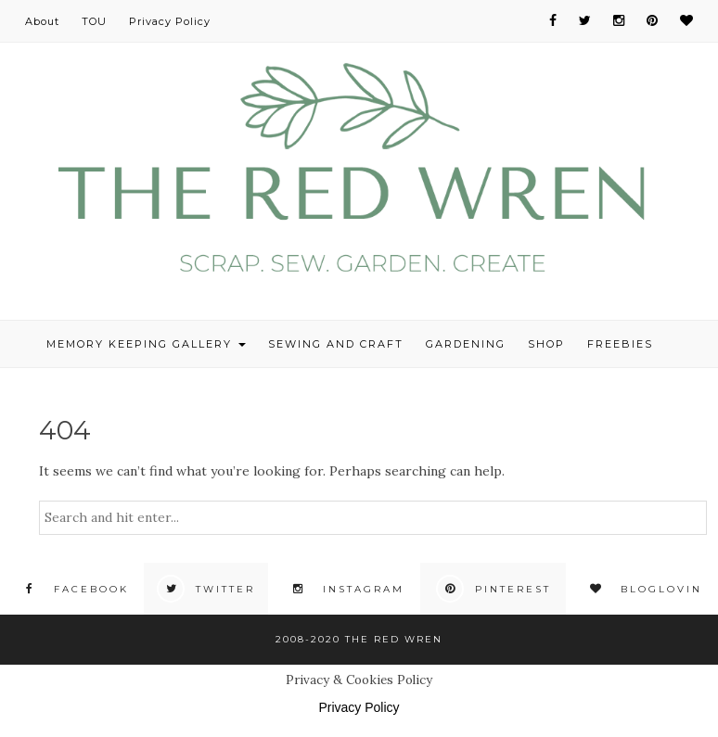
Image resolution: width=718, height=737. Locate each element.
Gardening (466, 343)
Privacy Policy (170, 21)
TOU (94, 21)
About (42, 21)
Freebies (620, 343)
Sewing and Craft (336, 343)
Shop (546, 343)
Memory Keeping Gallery (146, 343)
